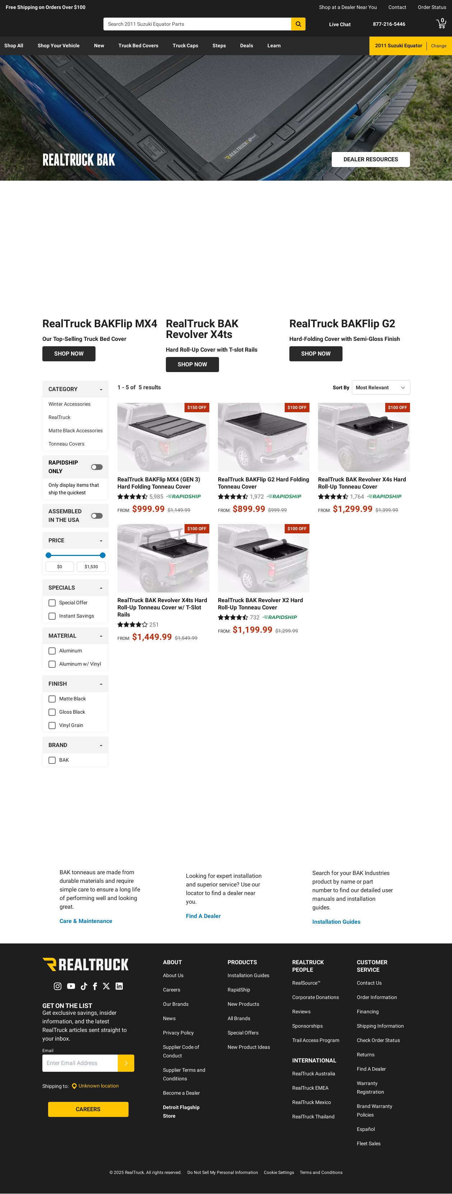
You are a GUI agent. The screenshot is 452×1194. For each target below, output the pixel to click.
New (99, 45)
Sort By (341, 387)
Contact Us (369, 983)
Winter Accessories (69, 404)
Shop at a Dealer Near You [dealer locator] (348, 7)
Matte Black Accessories (75, 430)
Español (366, 1129)
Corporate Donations (315, 997)
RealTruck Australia (313, 1074)
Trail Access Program (315, 1040)
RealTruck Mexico (311, 1102)
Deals (246, 45)
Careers (171, 990)
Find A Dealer (203, 916)
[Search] (204, 24)
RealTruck (59, 417)
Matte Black (72, 698)
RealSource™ (306, 983)
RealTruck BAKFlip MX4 (99, 323)
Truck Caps (185, 45)
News (169, 1019)
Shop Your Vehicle (59, 45)
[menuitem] (14, 46)
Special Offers (243, 1033)
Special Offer (73, 602)
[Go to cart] (441, 24)
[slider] (48, 555)
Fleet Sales (369, 1144)
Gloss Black (72, 712)
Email (47, 1050)
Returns (365, 1055)
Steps (219, 45)
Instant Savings (76, 616)
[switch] (76, 467)
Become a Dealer (181, 1093)
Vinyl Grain (71, 725)
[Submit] (126, 1063)
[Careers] (88, 1109)
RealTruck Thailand (313, 1117)
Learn (274, 45)
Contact (397, 7)
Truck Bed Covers (138, 45)
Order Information (377, 997)
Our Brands (175, 1004)
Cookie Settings (279, 1172)
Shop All (13, 45)
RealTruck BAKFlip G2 (342, 323)
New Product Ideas (249, 1047)
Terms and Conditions (321, 1172)
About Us (173, 976)
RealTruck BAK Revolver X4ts (202, 329)
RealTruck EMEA (310, 1088)
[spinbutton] (60, 567)
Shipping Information (380, 1026)
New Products (243, 1004)
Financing (368, 1012)
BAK (64, 760)
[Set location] (95, 1086)
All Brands (239, 1019)
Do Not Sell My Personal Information (222, 1172)
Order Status (432, 7)
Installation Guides (336, 922)
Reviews (301, 1012)
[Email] (80, 1063)
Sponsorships (307, 1026)
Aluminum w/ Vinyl (80, 664)
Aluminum (70, 650)
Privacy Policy (178, 1033)
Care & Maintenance (86, 921)
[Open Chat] (334, 24)
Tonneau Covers (66, 444)
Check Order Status (378, 1040)
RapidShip (239, 990)
